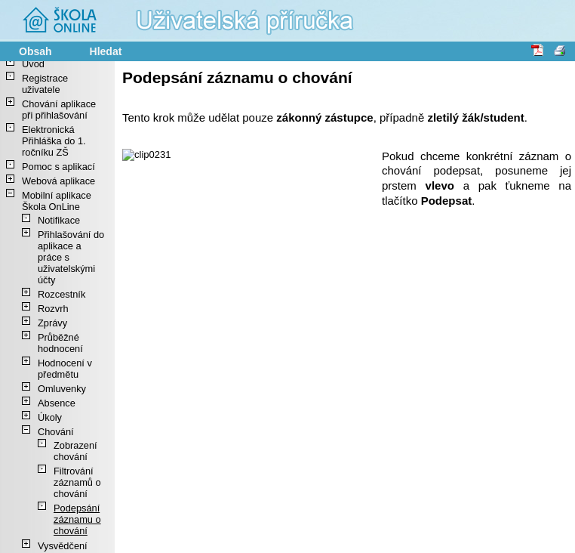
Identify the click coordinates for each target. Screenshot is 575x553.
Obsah (35, 51)
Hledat (106, 51)
